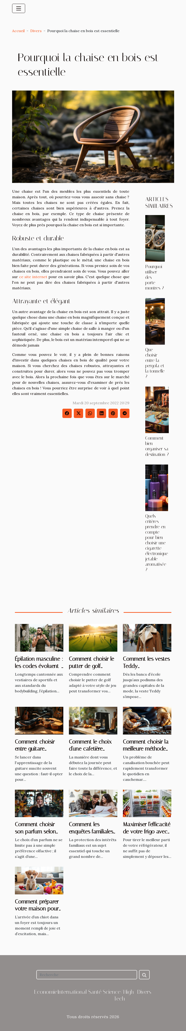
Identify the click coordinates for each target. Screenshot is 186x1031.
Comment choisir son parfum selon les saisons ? (35, 831)
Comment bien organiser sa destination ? (157, 446)
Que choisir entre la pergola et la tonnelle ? (155, 363)
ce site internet (33, 276)
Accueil (18, 30)
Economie (45, 992)
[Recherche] (86, 974)
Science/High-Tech (119, 995)
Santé (94, 992)
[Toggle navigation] (18, 8)
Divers (36, 30)
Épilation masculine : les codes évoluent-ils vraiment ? (39, 666)
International (72, 992)
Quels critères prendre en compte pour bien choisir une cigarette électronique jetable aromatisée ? (156, 542)
